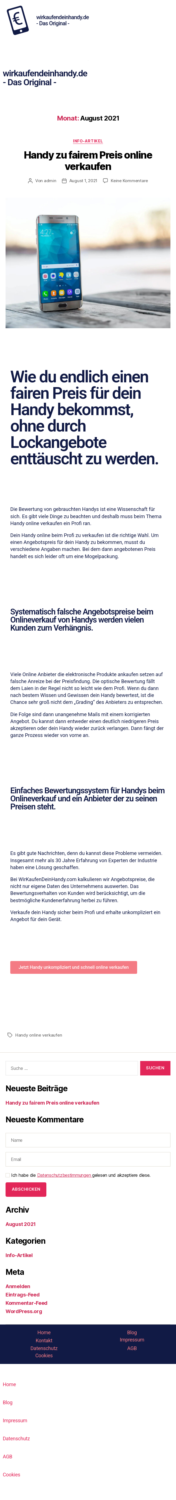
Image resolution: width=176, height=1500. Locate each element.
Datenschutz (44, 1348)
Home (44, 1332)
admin (50, 180)
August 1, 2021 (83, 180)
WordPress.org (24, 1311)
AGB (132, 1348)
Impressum (132, 1340)
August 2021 (21, 1224)
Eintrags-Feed (23, 1295)
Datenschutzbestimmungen (64, 1175)
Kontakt (44, 1340)
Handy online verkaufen (38, 1035)
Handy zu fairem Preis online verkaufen (88, 160)
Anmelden (18, 1286)
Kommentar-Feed (26, 1303)
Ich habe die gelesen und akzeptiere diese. (78, 1175)
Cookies (44, 1355)
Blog (132, 1332)
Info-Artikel (88, 141)
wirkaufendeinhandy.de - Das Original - (62, 20)
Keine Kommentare (129, 180)
